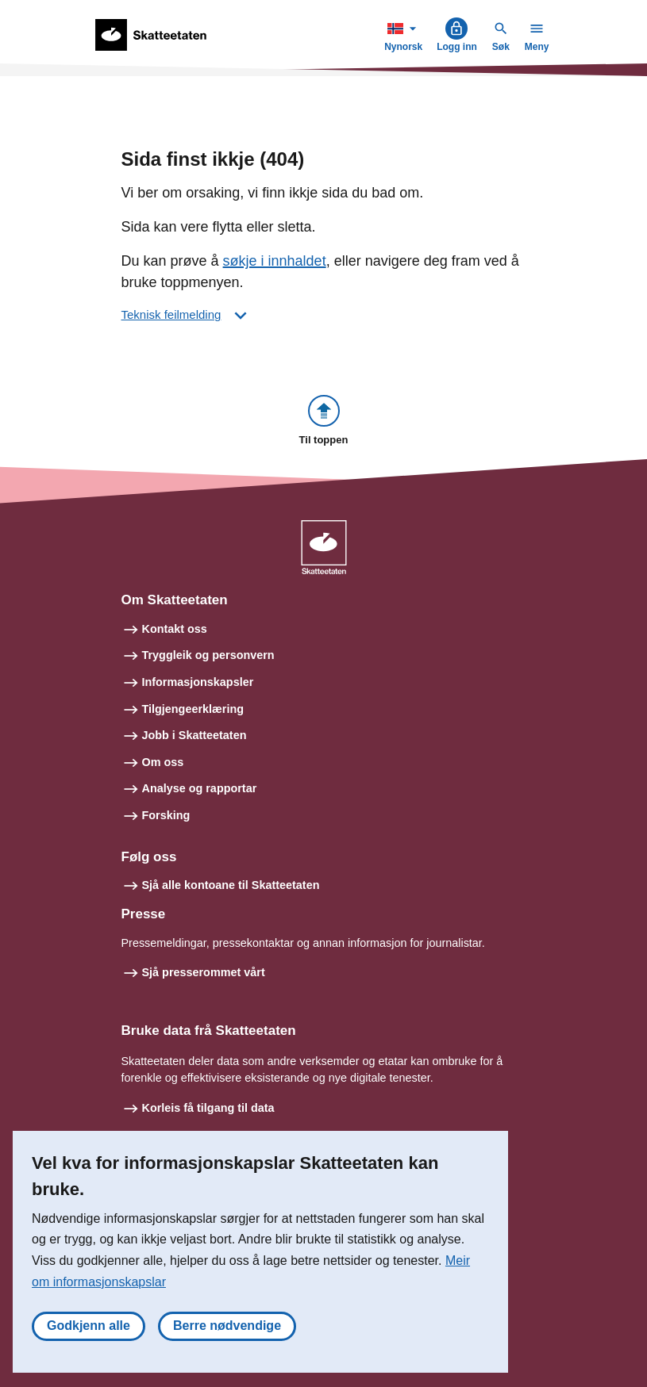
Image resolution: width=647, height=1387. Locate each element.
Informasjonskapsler (198, 682)
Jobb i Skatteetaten (194, 735)
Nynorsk (405, 34)
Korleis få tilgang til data (208, 1108)
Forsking (166, 815)
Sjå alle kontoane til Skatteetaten (231, 885)
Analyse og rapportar (199, 788)
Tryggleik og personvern (208, 655)
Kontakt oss (174, 629)
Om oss (163, 762)
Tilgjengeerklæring (193, 709)
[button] (324, 421)
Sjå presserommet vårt (203, 972)
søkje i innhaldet (274, 261)
